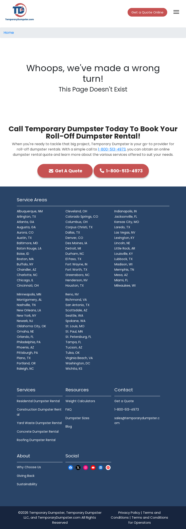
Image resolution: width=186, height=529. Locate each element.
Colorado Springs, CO (81, 216)
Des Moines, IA (76, 243)
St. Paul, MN (74, 331)
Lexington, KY (124, 238)
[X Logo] (78, 467)
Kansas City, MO (126, 222)
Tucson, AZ (73, 347)
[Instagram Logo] (85, 467)
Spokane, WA (75, 321)
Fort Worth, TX (76, 269)
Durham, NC (74, 253)
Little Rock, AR (124, 248)
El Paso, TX (73, 259)
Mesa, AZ (121, 275)
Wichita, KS (73, 368)
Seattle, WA (74, 315)
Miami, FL (121, 280)
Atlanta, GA (25, 222)
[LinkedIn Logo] (100, 467)
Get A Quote (65, 171)
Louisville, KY (123, 253)
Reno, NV (72, 294)
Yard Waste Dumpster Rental (39, 423)
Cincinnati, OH (28, 285)
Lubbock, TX (123, 259)
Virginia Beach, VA (79, 358)
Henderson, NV (76, 280)
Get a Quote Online (147, 12)
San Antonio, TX (77, 305)
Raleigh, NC (25, 368)
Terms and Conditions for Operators (148, 520)
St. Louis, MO (74, 326)
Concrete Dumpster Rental (38, 431)
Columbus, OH (76, 222)
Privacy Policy (129, 512)
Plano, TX (24, 358)
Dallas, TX (72, 232)
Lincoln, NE (122, 243)
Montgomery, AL (29, 299)
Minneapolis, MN (29, 294)
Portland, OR (26, 363)
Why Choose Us (29, 467)
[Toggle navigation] (176, 12)
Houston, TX (74, 285)
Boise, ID (23, 253)
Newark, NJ (25, 321)
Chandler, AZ (26, 269)
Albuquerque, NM (30, 211)
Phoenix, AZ (25, 347)
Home (9, 32)
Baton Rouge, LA (29, 248)
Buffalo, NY (25, 264)
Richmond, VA (76, 299)
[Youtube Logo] (93, 467)
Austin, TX (24, 238)
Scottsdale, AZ (76, 310)
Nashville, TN (26, 305)
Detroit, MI (73, 248)
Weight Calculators (80, 401)
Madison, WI (123, 264)
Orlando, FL (25, 337)
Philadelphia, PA (28, 342)
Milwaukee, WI (125, 285)
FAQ (68, 409)
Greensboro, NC (77, 275)
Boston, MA (25, 259)
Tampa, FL (73, 342)
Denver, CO (74, 238)
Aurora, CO (25, 232)
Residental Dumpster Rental (38, 401)
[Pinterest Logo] (108, 467)
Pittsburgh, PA (27, 352)
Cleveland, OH (76, 211)
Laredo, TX (122, 227)
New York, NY (26, 315)
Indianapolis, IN (125, 211)
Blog (68, 426)
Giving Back (26, 476)
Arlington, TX (26, 216)
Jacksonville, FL (125, 216)
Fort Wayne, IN (76, 264)
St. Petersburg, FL (78, 337)
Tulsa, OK (72, 352)
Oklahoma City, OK (31, 326)
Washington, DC (77, 363)
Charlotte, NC (27, 275)
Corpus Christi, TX (79, 227)
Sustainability (27, 484)
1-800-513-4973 (112, 149)
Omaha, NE (25, 331)
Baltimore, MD (27, 243)
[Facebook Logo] (70, 467)
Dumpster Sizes (77, 418)
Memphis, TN (124, 269)
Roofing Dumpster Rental (36, 440)
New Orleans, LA (29, 310)
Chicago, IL (25, 280)
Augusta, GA (26, 227)
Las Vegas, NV (124, 232)
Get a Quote (124, 401)
